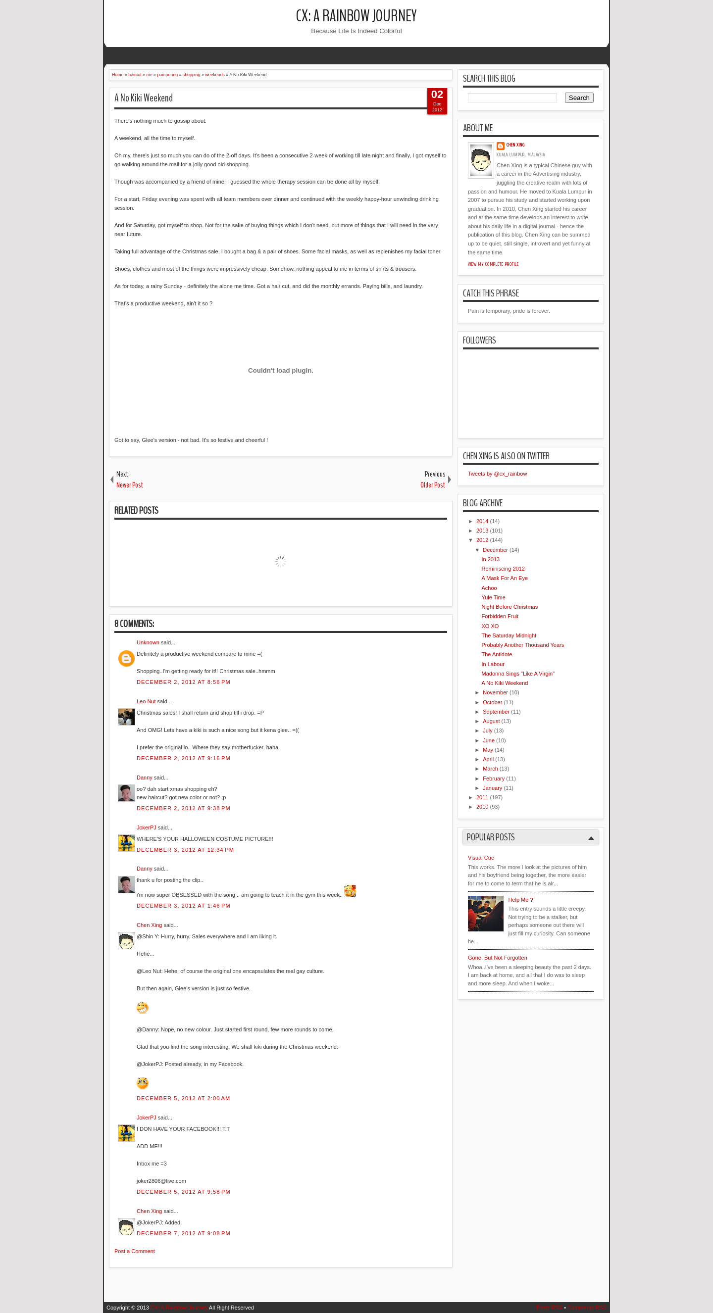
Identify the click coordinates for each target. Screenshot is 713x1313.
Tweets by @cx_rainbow (497, 474)
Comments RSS (587, 1308)
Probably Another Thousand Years (522, 645)
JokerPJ (146, 827)
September (496, 712)
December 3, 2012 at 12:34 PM (185, 850)
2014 (482, 521)
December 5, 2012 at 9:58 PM (184, 1192)
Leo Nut (146, 701)
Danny (145, 777)
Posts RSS (549, 1308)
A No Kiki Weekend (143, 98)
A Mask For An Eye (504, 578)
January (492, 788)
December (495, 550)
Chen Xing (149, 925)
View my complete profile (493, 264)
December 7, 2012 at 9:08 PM (184, 1233)
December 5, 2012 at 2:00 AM (183, 1098)
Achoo (489, 588)
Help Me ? (520, 900)
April (488, 759)
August (491, 721)
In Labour (492, 664)
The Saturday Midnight (508, 635)
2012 (482, 540)
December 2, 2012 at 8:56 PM (184, 682)
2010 (482, 807)
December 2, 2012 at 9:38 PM (184, 808)
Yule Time (493, 597)
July (488, 730)
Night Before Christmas (509, 607)
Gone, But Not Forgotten (497, 958)
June (489, 740)
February (494, 778)
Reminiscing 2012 (502, 569)
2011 (482, 797)
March (490, 769)
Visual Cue (481, 858)
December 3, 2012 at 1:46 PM (184, 906)
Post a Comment (134, 1251)
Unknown (148, 642)
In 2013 (490, 559)
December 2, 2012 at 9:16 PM (184, 758)
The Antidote (496, 654)
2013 (482, 531)
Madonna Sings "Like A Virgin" (518, 674)
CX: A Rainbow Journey (356, 16)
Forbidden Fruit (499, 616)
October (492, 702)
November (495, 692)
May (488, 750)
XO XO (490, 626)
